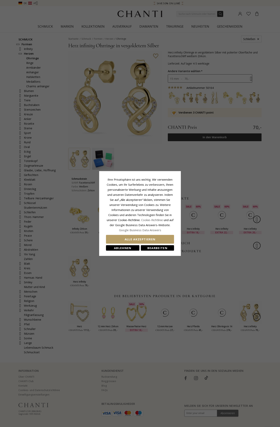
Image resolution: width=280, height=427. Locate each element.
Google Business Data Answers (140, 230)
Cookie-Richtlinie (152, 220)
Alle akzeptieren (140, 239)
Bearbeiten (157, 248)
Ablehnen (122, 248)
